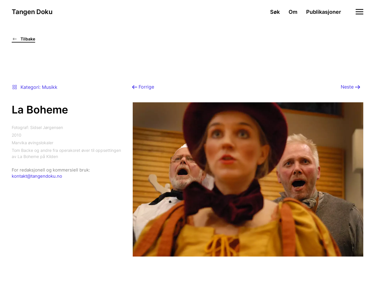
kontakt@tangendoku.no (37, 176)
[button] (359, 11)
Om (293, 12)
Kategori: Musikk (34, 87)
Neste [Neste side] (350, 87)
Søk (275, 12)
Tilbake (23, 39)
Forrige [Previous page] (143, 87)
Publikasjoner (323, 12)
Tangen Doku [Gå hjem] (32, 12)
